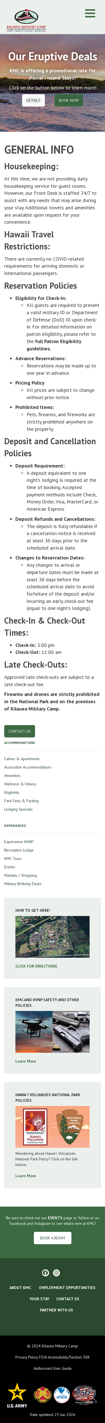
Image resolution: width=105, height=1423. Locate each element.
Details (33, 100)
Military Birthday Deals (22, 883)
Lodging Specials (18, 809)
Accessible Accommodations (27, 767)
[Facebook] (45, 1272)
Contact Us (19, 731)
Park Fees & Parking (21, 800)
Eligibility (11, 792)
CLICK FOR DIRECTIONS (36, 966)
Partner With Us (56, 1310)
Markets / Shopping (20, 875)
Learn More (25, 1061)
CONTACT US (67, 1298)
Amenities (12, 775)
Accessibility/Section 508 (69, 1357)
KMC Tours (13, 858)
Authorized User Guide (53, 1368)
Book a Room (52, 1238)
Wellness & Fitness (20, 783)
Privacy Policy (26, 1357)
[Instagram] (56, 1272)
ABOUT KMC (20, 1287)
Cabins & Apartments (22, 758)
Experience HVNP (19, 841)
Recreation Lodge (19, 850)
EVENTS (55, 1217)
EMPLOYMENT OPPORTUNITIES (67, 1287)
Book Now (69, 100)
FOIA (42, 1357)
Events (9, 866)
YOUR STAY (39, 1298)
